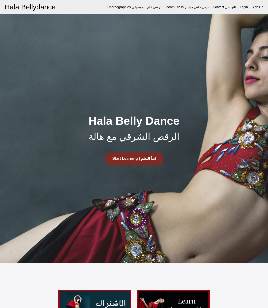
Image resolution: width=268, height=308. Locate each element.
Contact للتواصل (224, 7)
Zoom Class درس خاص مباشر (187, 7)
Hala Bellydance (30, 7)
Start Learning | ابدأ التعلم (133, 158)
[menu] (183, 7)
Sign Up (257, 7)
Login (244, 7)
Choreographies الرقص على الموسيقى (134, 7)
